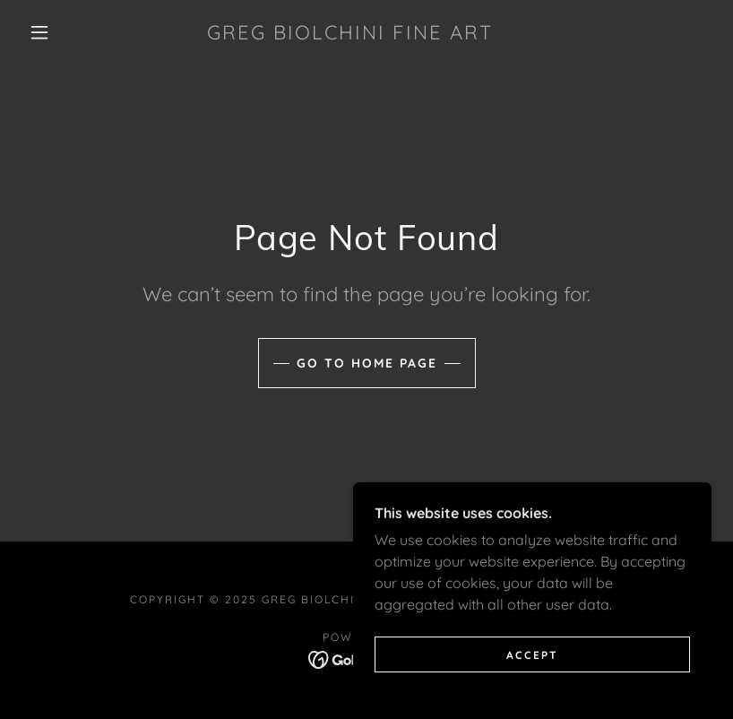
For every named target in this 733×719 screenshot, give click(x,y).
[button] (39, 32)
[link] (349, 34)
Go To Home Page (367, 363)
